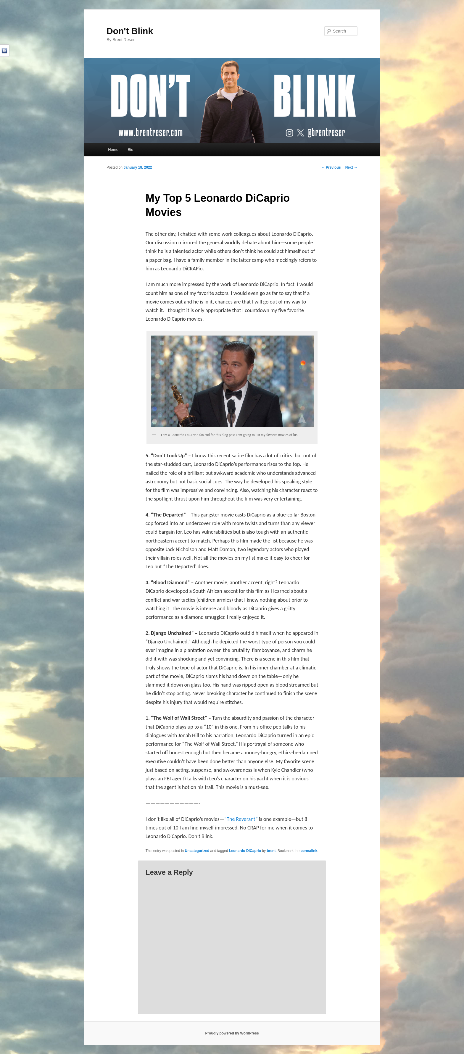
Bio (130, 149)
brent (271, 851)
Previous (331, 167)
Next (351, 167)
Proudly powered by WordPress (232, 1033)
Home (113, 149)
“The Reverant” (241, 819)
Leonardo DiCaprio (245, 851)
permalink (308, 851)
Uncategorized (197, 851)
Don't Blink (130, 31)
